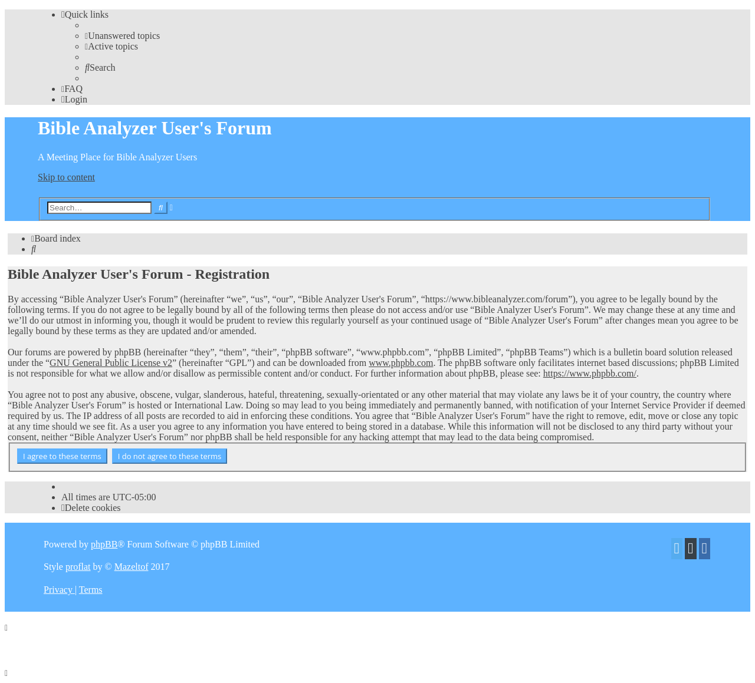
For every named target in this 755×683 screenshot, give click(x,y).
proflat (78, 567)
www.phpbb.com (401, 363)
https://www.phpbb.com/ (589, 373)
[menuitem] (122, 36)
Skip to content (66, 177)
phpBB (104, 544)
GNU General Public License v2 (111, 363)
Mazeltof (131, 567)
